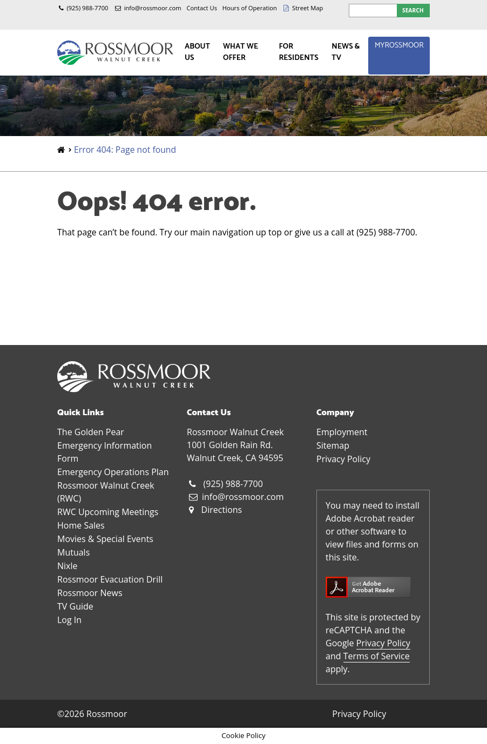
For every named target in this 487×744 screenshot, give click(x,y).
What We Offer (240, 52)
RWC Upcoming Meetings (107, 512)
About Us (197, 52)
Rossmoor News (90, 593)
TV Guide (75, 606)
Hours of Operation (249, 8)
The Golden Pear (90, 432)
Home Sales (81, 525)
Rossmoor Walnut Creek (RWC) (105, 491)
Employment (341, 432)
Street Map (307, 8)
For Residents (298, 52)
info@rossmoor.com (152, 8)
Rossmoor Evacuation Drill (110, 579)
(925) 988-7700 (87, 8)
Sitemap (332, 445)
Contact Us (201, 8)
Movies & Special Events (105, 539)
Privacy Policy (343, 459)
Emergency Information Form (104, 451)
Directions (221, 510)
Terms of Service (376, 656)
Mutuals (73, 552)
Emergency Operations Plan (113, 472)
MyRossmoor (399, 45)
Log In (69, 620)
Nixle (67, 566)
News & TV (346, 52)
